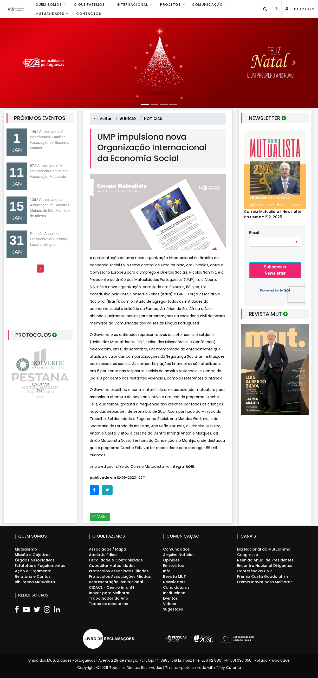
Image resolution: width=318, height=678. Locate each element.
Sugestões (173, 609)
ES (307, 9)
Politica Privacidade (272, 660)
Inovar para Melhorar (109, 592)
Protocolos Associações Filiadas (120, 576)
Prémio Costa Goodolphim (262, 576)
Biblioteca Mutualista (35, 582)
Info (167, 571)
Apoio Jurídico (103, 554)
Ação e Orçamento (33, 571)
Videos (169, 603)
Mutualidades (49, 13)
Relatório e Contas (33, 576)
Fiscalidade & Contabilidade (116, 560)
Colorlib (233, 667)
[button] (24, 63)
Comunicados (176, 549)
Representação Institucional (116, 582)
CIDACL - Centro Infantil (111, 587)
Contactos (88, 13)
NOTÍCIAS (153, 118)
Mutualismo (26, 549)
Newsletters (174, 582)
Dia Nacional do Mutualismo (263, 549)
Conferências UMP (254, 571)
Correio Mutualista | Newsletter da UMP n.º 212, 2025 (273, 214)
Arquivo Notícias (178, 554)
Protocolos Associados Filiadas (119, 571)
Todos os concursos (108, 603)
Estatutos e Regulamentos (40, 565)
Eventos (170, 598)
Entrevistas (173, 565)
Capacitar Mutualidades (112, 565)
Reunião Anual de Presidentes (265, 560)
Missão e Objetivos (32, 554)
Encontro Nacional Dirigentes (264, 565)
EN (312, 9)
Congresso (247, 554)
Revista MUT (174, 576)
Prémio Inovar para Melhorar (264, 582)
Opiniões (171, 560)
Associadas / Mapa (107, 549)
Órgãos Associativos (35, 560)
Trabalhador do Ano (108, 598)
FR (302, 9)
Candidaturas (176, 587)
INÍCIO (128, 118)
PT (296, 9)
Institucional (174, 592)
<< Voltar (103, 118)
